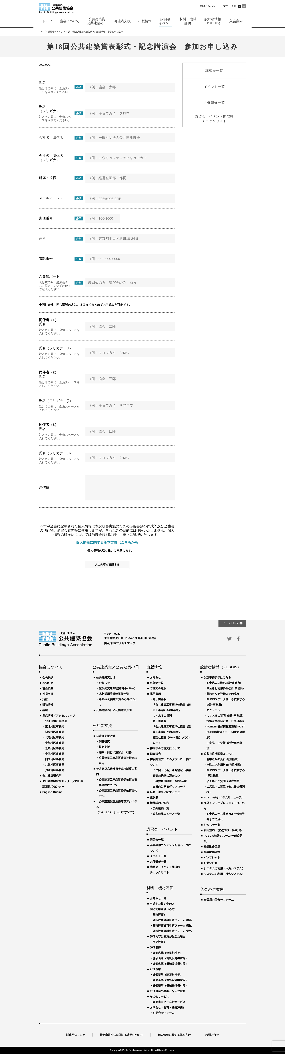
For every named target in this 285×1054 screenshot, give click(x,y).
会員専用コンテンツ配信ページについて (170, 848)
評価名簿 (155, 947)
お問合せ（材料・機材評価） (167, 1007)
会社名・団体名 (51, 137)
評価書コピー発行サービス (169, 1001)
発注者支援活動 (105, 735)
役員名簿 (47, 693)
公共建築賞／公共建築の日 (115, 667)
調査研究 (104, 741)
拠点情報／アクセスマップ (58, 715)
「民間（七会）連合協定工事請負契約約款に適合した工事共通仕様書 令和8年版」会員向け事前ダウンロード (172, 778)
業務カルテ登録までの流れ (222, 693)
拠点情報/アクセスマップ (119, 643)
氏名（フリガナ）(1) (55, 348)
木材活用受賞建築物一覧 (114, 693)
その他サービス (159, 996)
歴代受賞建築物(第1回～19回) (117, 688)
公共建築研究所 (51, 775)
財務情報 (47, 704)
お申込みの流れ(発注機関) (222, 759)
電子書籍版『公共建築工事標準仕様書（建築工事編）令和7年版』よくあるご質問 (172, 707)
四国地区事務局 (54, 759)
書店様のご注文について (165, 748)
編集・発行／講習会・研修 (115, 752)
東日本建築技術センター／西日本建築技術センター (62, 783)
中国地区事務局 (54, 753)
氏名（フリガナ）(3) (55, 453)
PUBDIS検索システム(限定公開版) (225, 734)
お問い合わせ (208, 6)
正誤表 (154, 797)
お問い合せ (210, 862)
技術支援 (104, 746)
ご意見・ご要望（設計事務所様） (224, 745)
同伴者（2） (48, 372)
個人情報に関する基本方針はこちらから (107, 542)
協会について (51, 667)
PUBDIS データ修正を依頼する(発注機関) (225, 773)
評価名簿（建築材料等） (168, 952)
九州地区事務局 (54, 764)
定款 (45, 699)
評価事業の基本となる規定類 (167, 991)
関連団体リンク (75, 1034)
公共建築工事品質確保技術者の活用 (118, 760)
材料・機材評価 (159, 888)
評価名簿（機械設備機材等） (170, 963)
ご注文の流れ (158, 688)
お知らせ (47, 682)
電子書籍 (155, 693)
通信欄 (44, 487)
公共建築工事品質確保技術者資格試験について (118, 782)
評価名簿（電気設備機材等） (170, 958)
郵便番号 (46, 218)
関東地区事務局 (54, 731)
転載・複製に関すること (165, 792)
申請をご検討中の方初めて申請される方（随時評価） (162, 909)
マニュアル (213, 710)
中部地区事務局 (54, 742)
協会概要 (47, 688)
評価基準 (155, 969)
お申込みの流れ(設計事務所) (223, 682)
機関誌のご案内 (159, 802)
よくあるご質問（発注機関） (224, 781)
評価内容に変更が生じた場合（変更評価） (167, 939)
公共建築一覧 (161, 808)
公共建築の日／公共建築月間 (114, 710)
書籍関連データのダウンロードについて (170, 762)
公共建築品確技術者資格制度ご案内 (116, 771)
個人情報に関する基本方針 (174, 1034)
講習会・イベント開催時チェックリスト (165, 869)
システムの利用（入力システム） (224, 868)
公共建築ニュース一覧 (166, 813)
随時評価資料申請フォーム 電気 (172, 930)
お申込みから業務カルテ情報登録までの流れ (225, 816)
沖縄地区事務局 (54, 770)
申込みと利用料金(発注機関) (223, 764)
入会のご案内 (212, 890)
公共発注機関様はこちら (219, 753)
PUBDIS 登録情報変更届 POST (225, 726)
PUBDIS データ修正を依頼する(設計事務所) (225, 702)
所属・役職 (47, 178)
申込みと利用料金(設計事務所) (225, 688)
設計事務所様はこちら (217, 677)
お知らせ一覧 (158, 898)
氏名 (42, 82)
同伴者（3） (48, 425)
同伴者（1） (48, 320)
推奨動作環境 (212, 846)
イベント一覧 (158, 856)
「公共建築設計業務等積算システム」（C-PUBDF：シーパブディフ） (116, 807)
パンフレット (212, 857)
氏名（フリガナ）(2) (55, 401)
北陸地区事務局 (54, 737)
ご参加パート (49, 276)
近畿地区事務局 (54, 748)
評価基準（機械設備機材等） (170, 985)
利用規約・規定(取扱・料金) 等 (223, 830)
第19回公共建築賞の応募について (118, 702)
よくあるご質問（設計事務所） (225, 715)
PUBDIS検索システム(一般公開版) (223, 838)
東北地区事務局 (54, 726)
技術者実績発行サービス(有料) (225, 721)
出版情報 (154, 667)
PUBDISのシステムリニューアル (224, 797)
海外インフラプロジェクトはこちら (224, 805)
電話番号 (46, 258)
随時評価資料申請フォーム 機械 (172, 925)
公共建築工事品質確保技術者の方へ (118, 793)
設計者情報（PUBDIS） (220, 667)
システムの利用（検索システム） (224, 873)
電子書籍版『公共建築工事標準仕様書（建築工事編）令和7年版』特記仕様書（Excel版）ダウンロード (172, 731)
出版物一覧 (157, 682)
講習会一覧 (157, 839)
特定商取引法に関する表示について (121, 1034)
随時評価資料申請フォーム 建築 (172, 920)
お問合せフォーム (163, 1012)
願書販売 (155, 753)
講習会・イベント (162, 830)
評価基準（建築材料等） (168, 974)
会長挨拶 (47, 677)
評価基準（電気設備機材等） (170, 980)
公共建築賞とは (105, 677)
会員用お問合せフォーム (219, 899)
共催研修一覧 (158, 861)
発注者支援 (102, 726)
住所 (42, 238)
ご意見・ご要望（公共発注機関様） (225, 789)
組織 (45, 710)
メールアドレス (51, 198)
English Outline (52, 792)
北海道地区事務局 (56, 721)
